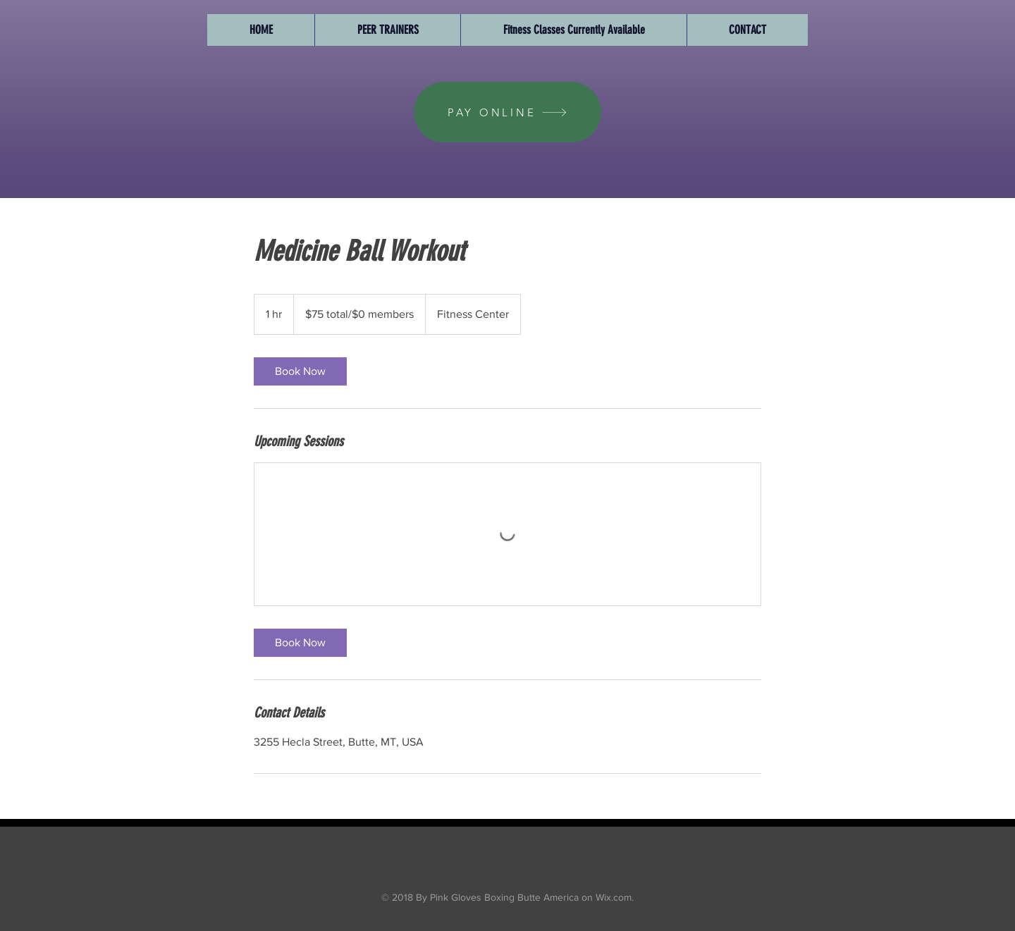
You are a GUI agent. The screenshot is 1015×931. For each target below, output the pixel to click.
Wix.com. (613, 897)
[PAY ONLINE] (507, 112)
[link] (300, 371)
